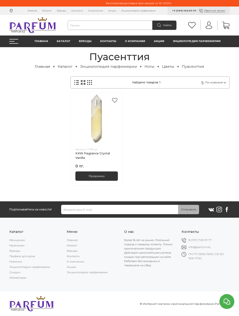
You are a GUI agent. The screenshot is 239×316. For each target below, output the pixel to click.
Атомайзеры (17, 277)
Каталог (47, 10)
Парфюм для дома (22, 256)
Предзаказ (97, 176)
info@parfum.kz (200, 247)
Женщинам (17, 240)
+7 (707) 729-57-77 (184, 10)
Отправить (188, 209)
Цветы (168, 66)
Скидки (14, 272)
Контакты (77, 10)
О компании (95, 10)
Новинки (15, 261)
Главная (32, 10)
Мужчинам (17, 245)
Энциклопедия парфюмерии (138, 10)
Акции (112, 10)
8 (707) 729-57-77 (200, 240)
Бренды (61, 10)
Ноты (149, 66)
